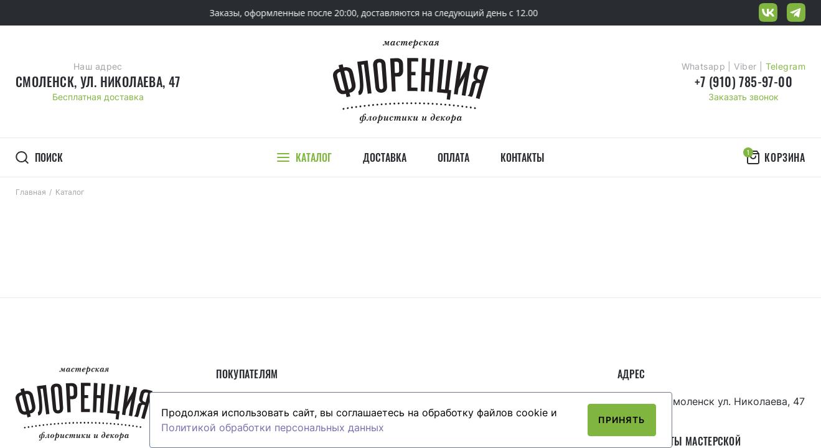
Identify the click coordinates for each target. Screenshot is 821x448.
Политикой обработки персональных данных (272, 427)
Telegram (785, 66)
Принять (621, 419)
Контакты (522, 157)
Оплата (453, 157)
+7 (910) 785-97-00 (743, 81)
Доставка (384, 157)
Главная (31, 192)
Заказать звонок (743, 96)
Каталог (70, 192)
